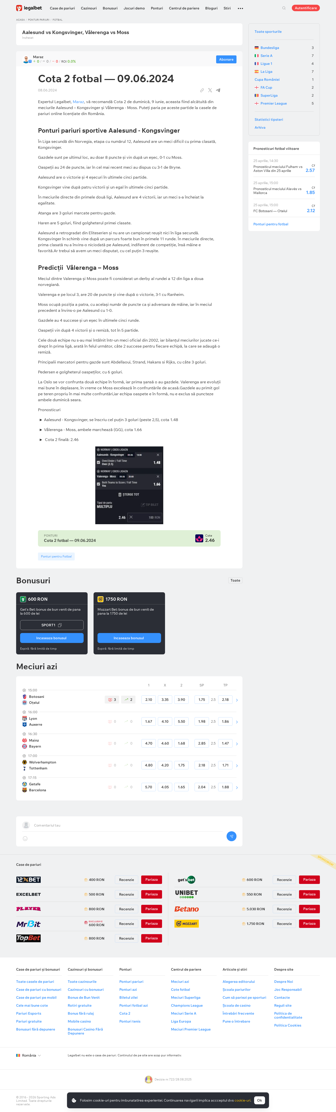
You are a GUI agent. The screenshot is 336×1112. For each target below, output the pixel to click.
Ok (259, 1100)
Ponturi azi (128, 989)
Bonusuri (110, 8)
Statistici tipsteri (269, 119)
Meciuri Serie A (183, 1013)
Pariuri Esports (28, 1013)
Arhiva (260, 127)
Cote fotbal (180, 989)
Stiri (227, 8)
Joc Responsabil (288, 989)
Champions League (187, 1005)
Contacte (282, 997)
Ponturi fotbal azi (133, 1005)
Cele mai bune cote (32, 1005)
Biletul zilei (128, 997)
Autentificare (306, 8)
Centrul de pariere (184, 8)
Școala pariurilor (237, 989)
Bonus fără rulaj (81, 1013)
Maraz (78, 101)
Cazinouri (89, 8)
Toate (235, 580)
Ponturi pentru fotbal (270, 224)
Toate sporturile (268, 32)
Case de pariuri (62, 8)
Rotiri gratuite (80, 1005)
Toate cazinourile (82, 981)
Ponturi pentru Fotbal (56, 556)
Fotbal (58, 19)
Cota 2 (124, 1013)
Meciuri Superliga (186, 997)
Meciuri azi (180, 981)
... (240, 6)
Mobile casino (79, 1021)
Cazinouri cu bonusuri (86, 989)
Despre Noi (283, 981)
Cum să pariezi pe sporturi (244, 997)
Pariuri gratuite (29, 1021)
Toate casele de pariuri (35, 981)
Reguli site (283, 1005)
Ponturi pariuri (38, 19)
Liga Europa (181, 1021)
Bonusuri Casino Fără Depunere (85, 1031)
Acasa (20, 19)
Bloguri (211, 8)
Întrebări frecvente (238, 1013)
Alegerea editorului (239, 981)
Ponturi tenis (129, 1021)
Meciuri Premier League (191, 1029)
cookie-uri (242, 1100)
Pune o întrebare (236, 1021)
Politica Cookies (287, 1025)
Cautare (284, 8)
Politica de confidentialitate (288, 1015)
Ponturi (157, 8)
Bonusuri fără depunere (35, 1029)
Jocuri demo (134, 8)
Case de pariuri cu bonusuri (38, 989)
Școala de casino (237, 1005)
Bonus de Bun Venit (84, 997)
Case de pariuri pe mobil (36, 997)
